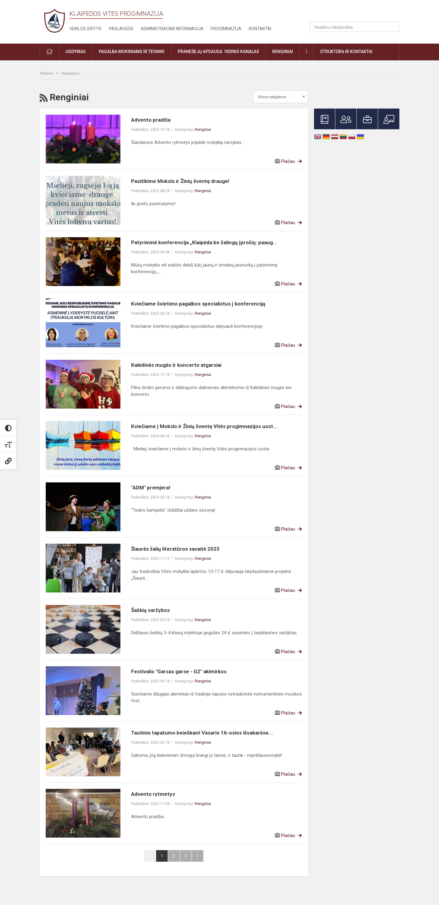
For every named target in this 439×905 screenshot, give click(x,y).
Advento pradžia (150, 120)
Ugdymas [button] (76, 51)
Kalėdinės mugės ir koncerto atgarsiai (176, 365)
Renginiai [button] (282, 51)
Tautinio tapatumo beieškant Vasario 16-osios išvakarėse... (202, 733)
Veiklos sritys (86, 28)
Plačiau (288, 161)
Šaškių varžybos (150, 610)
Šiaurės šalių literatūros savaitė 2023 (175, 549)
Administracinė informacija (172, 28)
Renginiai (203, 129)
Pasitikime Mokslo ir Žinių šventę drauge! (180, 181)
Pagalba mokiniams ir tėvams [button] (132, 51)
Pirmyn (197, 856)
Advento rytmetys (153, 794)
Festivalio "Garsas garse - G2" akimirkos (179, 671)
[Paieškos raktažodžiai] (354, 27)
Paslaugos (121, 28)
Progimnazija (226, 28)
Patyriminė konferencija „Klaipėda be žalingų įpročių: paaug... (204, 242)
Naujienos (71, 73)
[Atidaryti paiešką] (393, 27)
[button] (358, 12)
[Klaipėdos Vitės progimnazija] (55, 20)
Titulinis (47, 73)
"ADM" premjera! (150, 488)
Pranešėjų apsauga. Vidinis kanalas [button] (218, 51)
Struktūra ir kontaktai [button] (346, 51)
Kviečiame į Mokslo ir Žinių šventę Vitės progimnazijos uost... (204, 426)
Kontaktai (260, 28)
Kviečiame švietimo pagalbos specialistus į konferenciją (198, 304)
